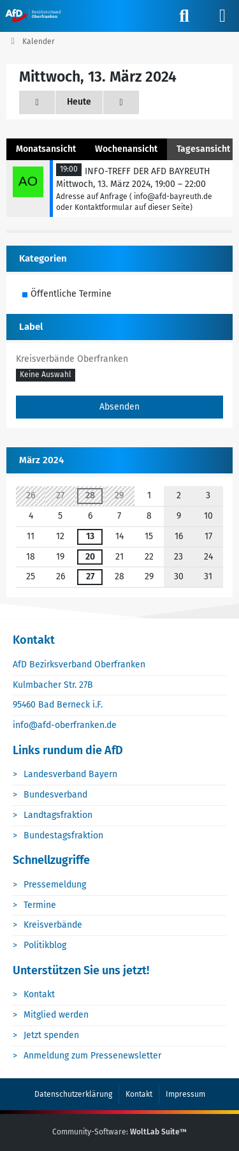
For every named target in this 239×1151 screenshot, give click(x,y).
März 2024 (41, 460)
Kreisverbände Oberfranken (72, 358)
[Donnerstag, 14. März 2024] (121, 102)
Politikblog (45, 945)
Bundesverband (55, 794)
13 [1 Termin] (90, 536)
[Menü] (222, 16)
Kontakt (39, 994)
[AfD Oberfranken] (34, 15)
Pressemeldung (55, 884)
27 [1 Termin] (90, 576)
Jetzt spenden (51, 1035)
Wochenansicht (126, 149)
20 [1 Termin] (90, 556)
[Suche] (184, 16)
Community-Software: (119, 1131)
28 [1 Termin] (90, 495)
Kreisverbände (53, 924)
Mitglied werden (56, 1014)
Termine (40, 905)
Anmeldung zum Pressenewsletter (92, 1055)
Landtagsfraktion (58, 815)
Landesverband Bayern (70, 774)
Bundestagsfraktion (63, 835)
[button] (45, 376)
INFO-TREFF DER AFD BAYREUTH (147, 171)
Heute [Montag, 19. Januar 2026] (79, 101)
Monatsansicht (46, 149)
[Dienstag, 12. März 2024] (37, 102)
